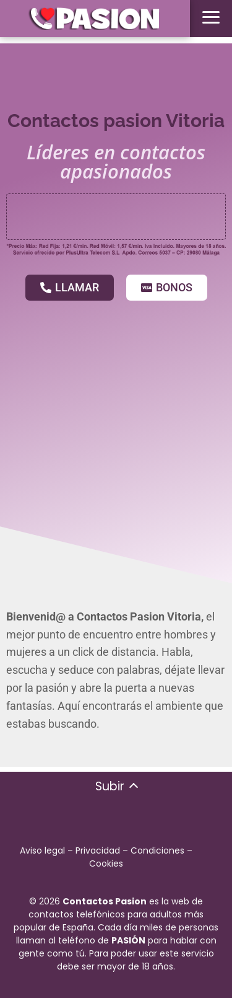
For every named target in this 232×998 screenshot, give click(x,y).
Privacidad (97, 850)
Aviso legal (42, 850)
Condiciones (157, 850)
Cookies (106, 863)
